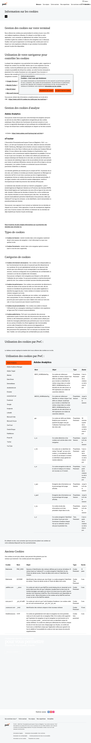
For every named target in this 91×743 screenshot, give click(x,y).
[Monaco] (18, 4)
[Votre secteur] (35, 4)
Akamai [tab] (9, 375)
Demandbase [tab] (11, 383)
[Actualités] (67, 4)
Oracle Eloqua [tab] (11, 429)
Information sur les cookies (53, 86)
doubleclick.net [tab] (11, 387)
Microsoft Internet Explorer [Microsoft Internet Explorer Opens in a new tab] (15, 93)
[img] (6, 16)
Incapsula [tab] (10, 408)
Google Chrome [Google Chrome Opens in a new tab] (12, 81)
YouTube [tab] (9, 446)
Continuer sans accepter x (28, 76)
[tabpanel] (60, 447)
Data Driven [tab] (10, 379)
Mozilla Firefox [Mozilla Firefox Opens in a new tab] (11, 85)
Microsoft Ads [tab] (11, 417)
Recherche (86, 4)
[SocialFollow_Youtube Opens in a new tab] (51, 712)
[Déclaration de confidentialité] (20, 735)
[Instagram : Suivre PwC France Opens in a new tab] (53, 712)
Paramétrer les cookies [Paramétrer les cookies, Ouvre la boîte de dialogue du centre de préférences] (46, 90)
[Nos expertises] (44, 4)
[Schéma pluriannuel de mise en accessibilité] (40, 735)
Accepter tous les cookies (63, 90)
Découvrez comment (13, 652)
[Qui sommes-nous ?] (57, 4)
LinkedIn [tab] (9, 412)
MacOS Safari (11, 89)
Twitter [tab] (9, 442)
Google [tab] (9, 404)
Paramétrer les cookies (33, 738)
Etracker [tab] (9, 392)
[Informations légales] (18, 733)
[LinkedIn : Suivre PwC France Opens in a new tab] (49, 712)
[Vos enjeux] (26, 4)
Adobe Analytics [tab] (12, 363)
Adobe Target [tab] (11, 371)
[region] (46, 84)
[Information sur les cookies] (19, 738)
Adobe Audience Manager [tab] (14, 367)
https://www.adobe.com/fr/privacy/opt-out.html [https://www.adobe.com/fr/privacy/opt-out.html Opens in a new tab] (27, 133)
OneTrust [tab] (10, 425)
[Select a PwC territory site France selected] (86, 1)
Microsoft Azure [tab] (11, 421)
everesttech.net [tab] (11, 396)
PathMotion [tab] (10, 433)
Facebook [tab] (10, 400)
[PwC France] (4, 4)
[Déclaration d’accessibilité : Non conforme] (35, 733)
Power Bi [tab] (9, 437)
